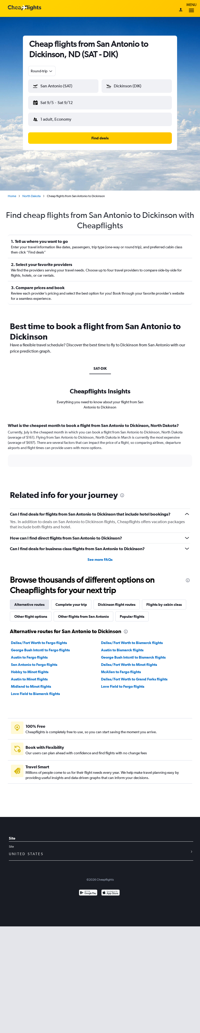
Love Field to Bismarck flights (35, 694)
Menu (191, 8)
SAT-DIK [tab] (100, 368)
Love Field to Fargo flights (122, 686)
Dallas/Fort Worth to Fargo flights (39, 643)
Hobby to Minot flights (29, 672)
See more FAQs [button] (100, 559)
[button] (63, 86)
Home (12, 196)
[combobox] (42, 71)
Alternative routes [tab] (29, 604)
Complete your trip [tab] (71, 604)
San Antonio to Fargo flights (34, 664)
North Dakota (31, 196)
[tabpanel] (100, 449)
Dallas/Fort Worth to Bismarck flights (132, 643)
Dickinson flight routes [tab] (116, 604)
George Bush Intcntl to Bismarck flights (133, 657)
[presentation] (122, 495)
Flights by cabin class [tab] (164, 604)
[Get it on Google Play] (88, 893)
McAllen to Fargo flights (121, 672)
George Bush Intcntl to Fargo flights (40, 650)
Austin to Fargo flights (29, 657)
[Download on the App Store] (110, 893)
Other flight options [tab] (30, 616)
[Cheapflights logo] (24, 7)
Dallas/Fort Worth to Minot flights (129, 664)
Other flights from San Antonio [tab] (83, 616)
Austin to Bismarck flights (122, 650)
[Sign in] (181, 10)
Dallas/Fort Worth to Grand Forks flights (134, 679)
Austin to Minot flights (29, 679)
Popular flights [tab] (132, 616)
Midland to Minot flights (31, 686)
